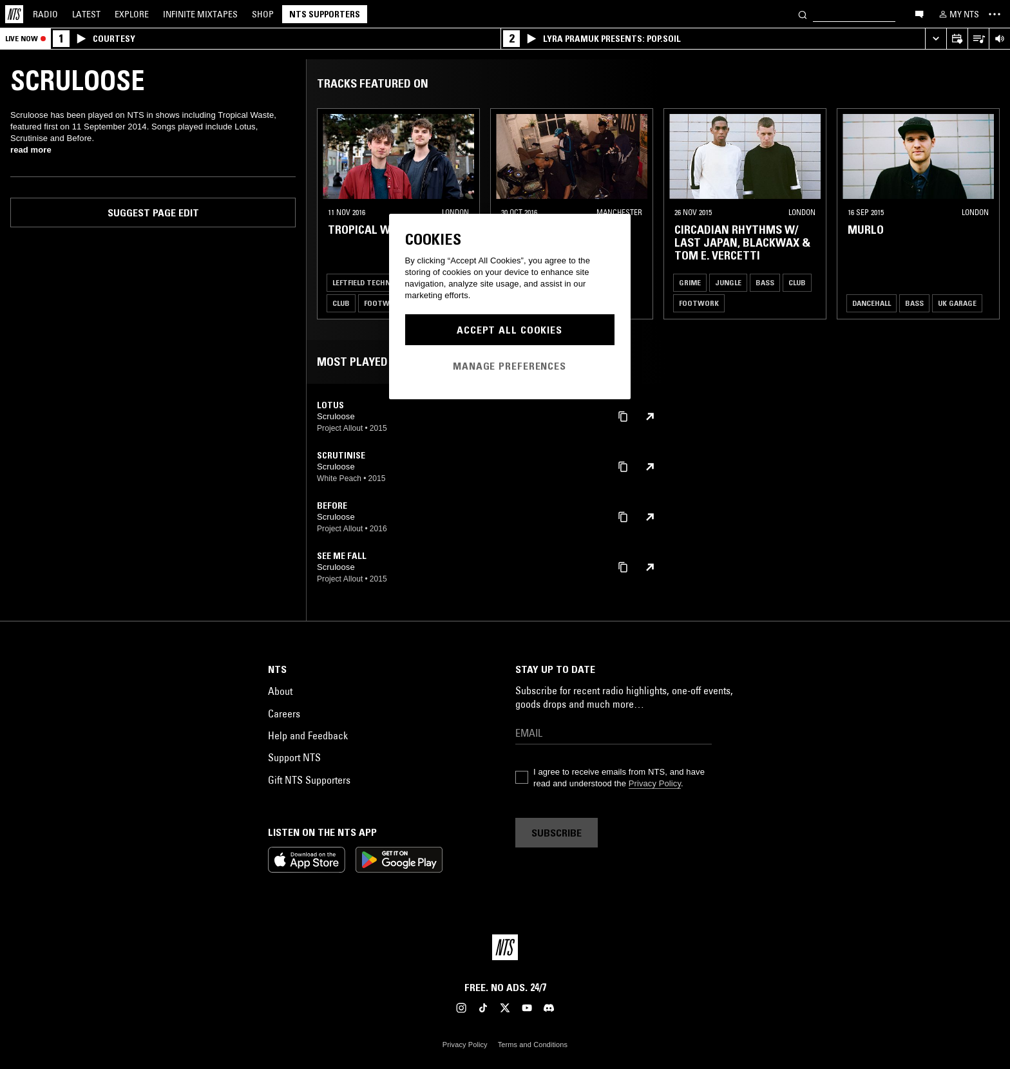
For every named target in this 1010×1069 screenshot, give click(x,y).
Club (341, 303)
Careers (284, 713)
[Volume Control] (999, 39)
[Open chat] (919, 13)
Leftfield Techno (363, 282)
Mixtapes (200, 14)
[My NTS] (958, 14)
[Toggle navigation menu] (994, 14)
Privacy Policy (655, 783)
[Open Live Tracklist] (978, 39)
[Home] (14, 14)
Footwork (384, 303)
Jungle (728, 282)
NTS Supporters (324, 14)
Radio (45, 14)
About (280, 691)
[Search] (802, 14)
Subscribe (556, 832)
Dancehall (871, 303)
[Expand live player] (935, 39)
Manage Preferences (509, 365)
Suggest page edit (153, 212)
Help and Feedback (308, 735)
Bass (765, 282)
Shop (263, 14)
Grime (690, 282)
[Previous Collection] (985, 213)
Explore (132, 14)
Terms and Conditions (532, 1044)
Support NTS (294, 757)
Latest (86, 14)
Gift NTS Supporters (309, 779)
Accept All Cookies (509, 329)
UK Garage (957, 303)
